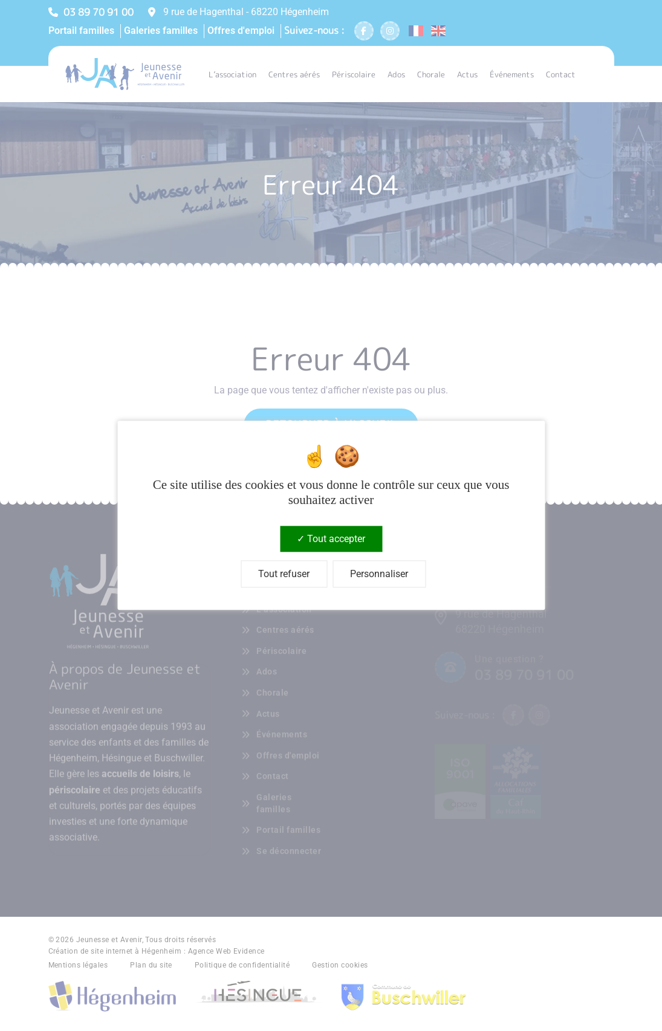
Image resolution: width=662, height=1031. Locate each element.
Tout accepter (331, 539)
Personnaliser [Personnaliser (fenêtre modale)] (379, 574)
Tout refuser (284, 574)
